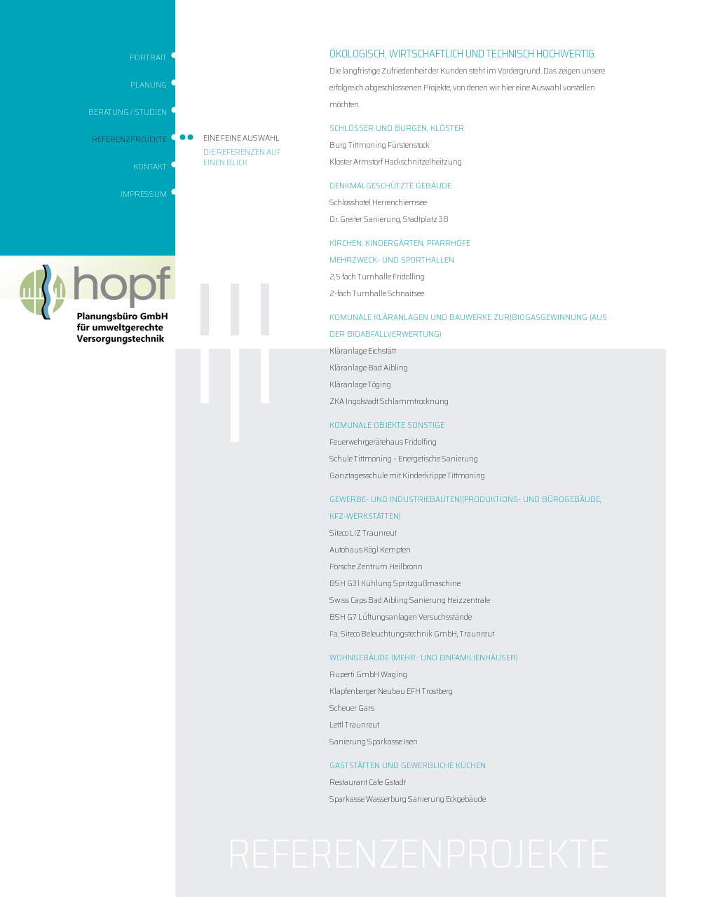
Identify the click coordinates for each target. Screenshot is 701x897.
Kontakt (150, 166)
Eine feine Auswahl (241, 137)
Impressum (144, 193)
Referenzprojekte (129, 139)
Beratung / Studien (127, 111)
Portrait (148, 57)
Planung (148, 84)
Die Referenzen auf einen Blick (242, 156)
